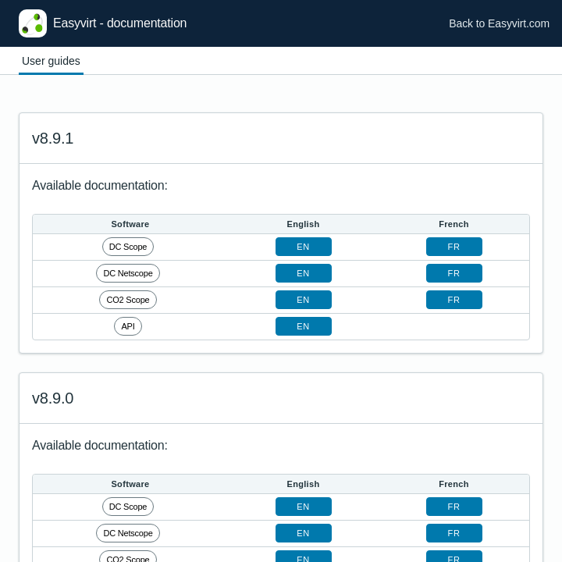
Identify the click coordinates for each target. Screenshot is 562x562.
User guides (51, 61)
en (303, 246)
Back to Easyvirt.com (499, 23)
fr (454, 246)
